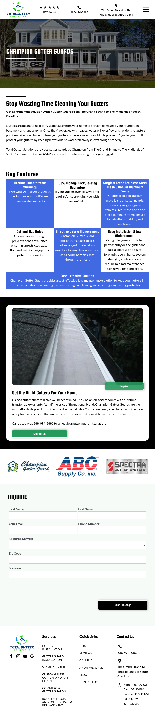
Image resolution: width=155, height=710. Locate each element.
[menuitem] (57, 648)
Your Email (16, 524)
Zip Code (15, 553)
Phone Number (89, 524)
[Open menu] (146, 9)
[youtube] (25, 656)
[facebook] (11, 656)
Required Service (21, 538)
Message (15, 568)
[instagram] (18, 656)
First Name (16, 509)
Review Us (49, 11)
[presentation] (38, 588)
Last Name (85, 509)
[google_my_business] (32, 656)
